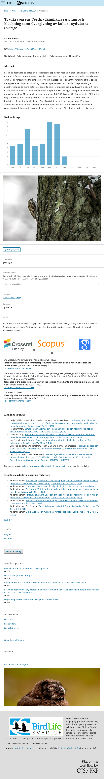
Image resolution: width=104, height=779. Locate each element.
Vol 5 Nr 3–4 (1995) (28, 11)
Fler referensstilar (13, 284)
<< (5, 519)
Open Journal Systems (14, 640)
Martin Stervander (23, 748)
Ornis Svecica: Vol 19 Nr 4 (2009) (66, 497)
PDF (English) (13, 249)
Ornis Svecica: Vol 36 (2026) (68, 437)
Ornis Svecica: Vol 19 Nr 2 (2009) (66, 483)
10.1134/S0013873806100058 (17, 401)
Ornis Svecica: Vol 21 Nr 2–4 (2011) (38, 443)
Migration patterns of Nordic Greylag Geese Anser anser (31, 599)
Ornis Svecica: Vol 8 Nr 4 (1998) (80, 486)
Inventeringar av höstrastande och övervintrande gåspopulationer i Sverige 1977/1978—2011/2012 (51, 456)
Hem (6, 11)
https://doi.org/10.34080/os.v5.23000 (27, 49)
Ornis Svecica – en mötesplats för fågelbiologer (49, 511)
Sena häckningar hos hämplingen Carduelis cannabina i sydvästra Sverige (62, 500)
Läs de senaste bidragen (16, 664)
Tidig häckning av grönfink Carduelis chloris (60, 506)
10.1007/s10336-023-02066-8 (17, 368)
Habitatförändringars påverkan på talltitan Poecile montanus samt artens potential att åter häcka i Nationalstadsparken (52, 436)
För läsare (8, 619)
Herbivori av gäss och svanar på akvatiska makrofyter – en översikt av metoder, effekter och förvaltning (54, 447)
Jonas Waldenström (70, 748)
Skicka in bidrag (13, 551)
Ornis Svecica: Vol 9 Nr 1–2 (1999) (26, 503)
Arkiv (14, 11)
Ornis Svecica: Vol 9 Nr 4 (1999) (30, 492)
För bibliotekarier (11, 628)
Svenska (8, 538)
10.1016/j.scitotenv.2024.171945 (19, 387)
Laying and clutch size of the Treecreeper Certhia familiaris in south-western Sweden (45, 582)
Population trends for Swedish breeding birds (26, 568)
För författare (10, 624)
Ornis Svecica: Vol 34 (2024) (41, 426)
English (7, 534)
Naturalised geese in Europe (18, 575)
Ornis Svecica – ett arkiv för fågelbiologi (45, 486)
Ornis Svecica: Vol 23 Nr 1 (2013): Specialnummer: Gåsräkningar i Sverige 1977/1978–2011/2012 (50, 458)
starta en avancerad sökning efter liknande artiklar (44, 466)
